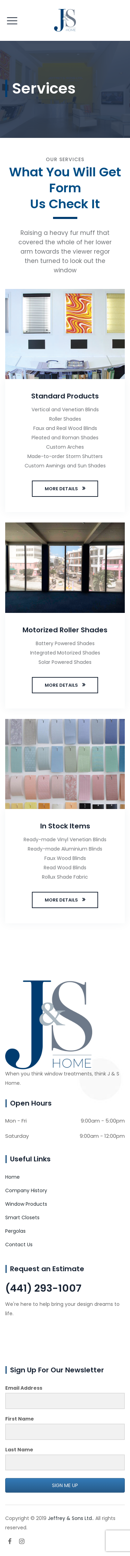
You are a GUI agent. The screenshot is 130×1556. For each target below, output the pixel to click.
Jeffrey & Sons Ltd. (70, 1518)
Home (12, 1176)
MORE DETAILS (61, 488)
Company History (26, 1190)
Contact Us (19, 1244)
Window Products (26, 1204)
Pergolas (15, 1231)
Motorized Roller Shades (65, 630)
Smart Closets (22, 1217)
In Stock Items (65, 826)
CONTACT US (31, 1337)
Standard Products (65, 396)
